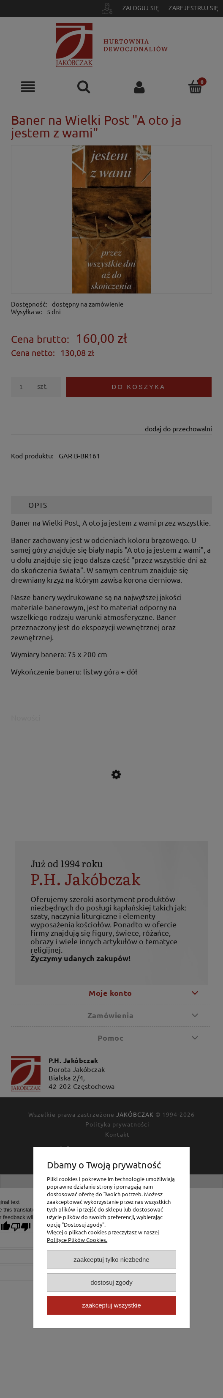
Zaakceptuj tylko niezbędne (111, 1259)
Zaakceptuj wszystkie (111, 1305)
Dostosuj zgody (111, 1282)
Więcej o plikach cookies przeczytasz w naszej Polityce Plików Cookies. (103, 1235)
